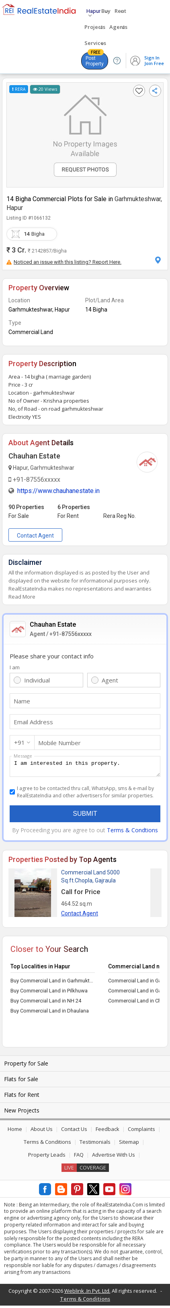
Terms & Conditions (47, 1144)
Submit (85, 816)
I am (15, 667)
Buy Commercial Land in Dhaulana (49, 1013)
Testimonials (95, 1144)
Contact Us (74, 1131)
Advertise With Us (113, 1157)
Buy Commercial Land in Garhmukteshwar (52, 983)
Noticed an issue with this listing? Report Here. (63, 262)
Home (15, 1131)
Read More (21, 596)
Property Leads (47, 1157)
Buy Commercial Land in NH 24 (45, 1003)
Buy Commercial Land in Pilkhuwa (49, 993)
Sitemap (129, 1144)
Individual (37, 680)
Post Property (95, 59)
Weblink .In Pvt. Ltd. (87, 1293)
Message (23, 756)
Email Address (33, 721)
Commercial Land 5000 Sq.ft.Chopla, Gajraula (90, 879)
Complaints (141, 1131)
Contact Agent (35, 535)
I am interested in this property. (85, 767)
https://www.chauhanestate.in (58, 491)
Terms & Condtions (132, 832)
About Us (42, 1131)
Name (22, 701)
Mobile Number (59, 742)
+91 (19, 742)
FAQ (79, 1157)
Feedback (107, 1131)
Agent (110, 680)
